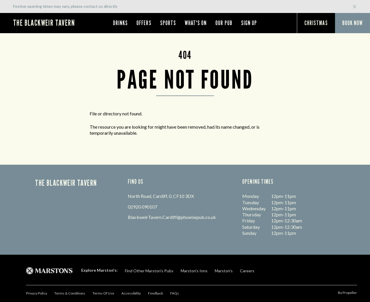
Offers (143, 23)
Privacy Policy (36, 293)
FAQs (174, 293)
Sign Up (249, 23)
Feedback (155, 293)
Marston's (224, 270)
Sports (168, 23)
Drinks (120, 23)
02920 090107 (142, 206)
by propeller (347, 292)
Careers (247, 270)
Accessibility (131, 293)
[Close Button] (354, 8)
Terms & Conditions (69, 293)
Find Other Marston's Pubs (149, 270)
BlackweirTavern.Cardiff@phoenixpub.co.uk (172, 217)
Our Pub (223, 23)
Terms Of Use (103, 293)
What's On (196, 23)
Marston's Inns (194, 270)
